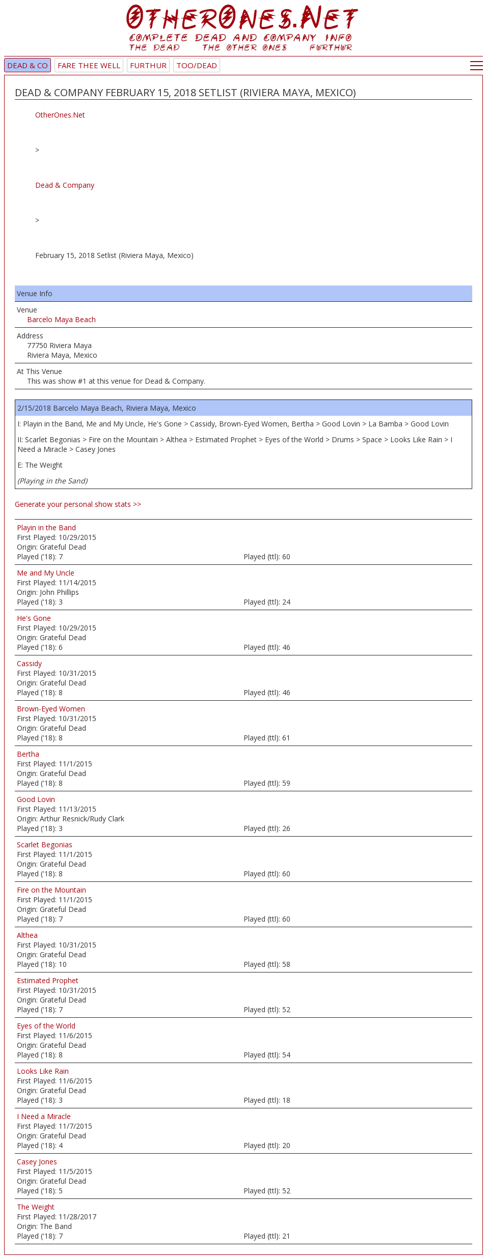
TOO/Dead (196, 65)
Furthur (148, 65)
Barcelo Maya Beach (61, 319)
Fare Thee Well (89, 65)
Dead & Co (27, 65)
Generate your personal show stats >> (78, 504)
